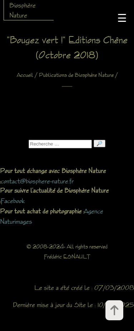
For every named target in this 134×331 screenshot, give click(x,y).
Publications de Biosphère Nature (76, 75)
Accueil (25, 75)
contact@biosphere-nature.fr (37, 181)
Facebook (13, 200)
